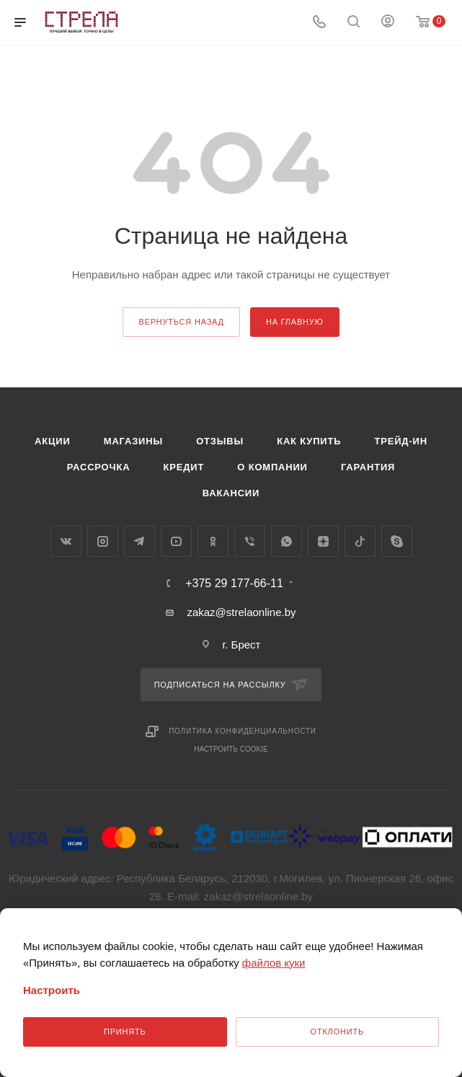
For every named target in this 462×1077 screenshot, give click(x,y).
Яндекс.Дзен (323, 541)
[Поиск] (353, 22)
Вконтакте (65, 541)
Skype (396, 541)
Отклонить (337, 1031)
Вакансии (231, 493)
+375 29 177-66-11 (234, 583)
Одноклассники (212, 541)
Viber (249, 541)
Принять (125, 1031)
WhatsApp (286, 541)
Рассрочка (98, 467)
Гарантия (368, 467)
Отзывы (220, 441)
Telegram (139, 541)
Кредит (184, 467)
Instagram (102, 541)
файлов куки (274, 963)
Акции (53, 441)
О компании (272, 467)
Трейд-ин (401, 441)
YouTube (176, 541)
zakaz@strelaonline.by (241, 612)
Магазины (133, 441)
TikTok (360, 541)
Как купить (309, 441)
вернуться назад (180, 321)
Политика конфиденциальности (242, 731)
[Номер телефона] (319, 22)
